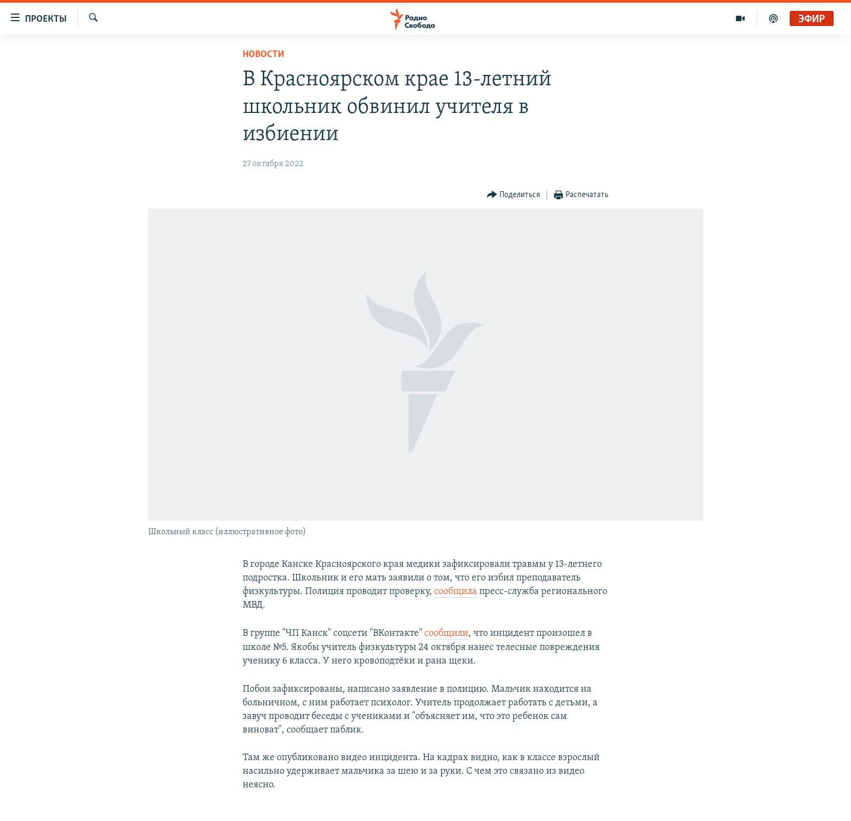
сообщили (446, 633)
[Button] (514, 195)
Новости (263, 54)
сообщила (455, 591)
